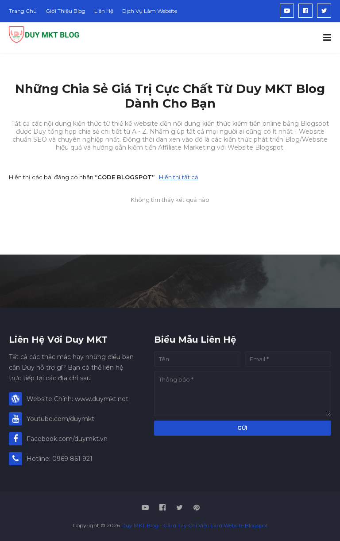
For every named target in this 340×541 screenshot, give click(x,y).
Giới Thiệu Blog (65, 11)
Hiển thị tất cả (178, 177)
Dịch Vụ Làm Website (149, 11)
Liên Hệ (103, 11)
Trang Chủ (23, 11)
